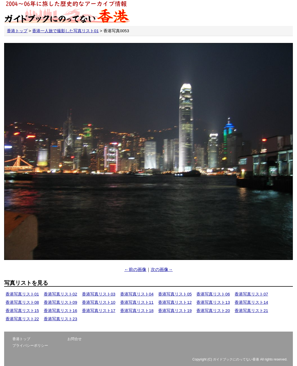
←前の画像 (135, 269)
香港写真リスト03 (99, 294)
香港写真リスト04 (137, 294)
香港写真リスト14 (251, 302)
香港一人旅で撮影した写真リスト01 (65, 30)
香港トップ (17, 30)
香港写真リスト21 (251, 310)
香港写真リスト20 (213, 310)
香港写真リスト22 (22, 318)
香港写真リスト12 (175, 302)
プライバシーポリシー (30, 345)
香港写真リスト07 (251, 294)
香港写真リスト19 (175, 310)
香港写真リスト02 (60, 294)
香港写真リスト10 (99, 302)
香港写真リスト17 (99, 310)
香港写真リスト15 (22, 310)
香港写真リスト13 (213, 302)
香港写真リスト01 (22, 294)
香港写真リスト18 (137, 310)
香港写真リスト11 (137, 302)
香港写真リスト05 (175, 294)
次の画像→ (162, 269)
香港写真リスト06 (213, 294)
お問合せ (74, 339)
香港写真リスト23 (60, 318)
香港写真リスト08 (22, 302)
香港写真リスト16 (60, 310)
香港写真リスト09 (60, 302)
